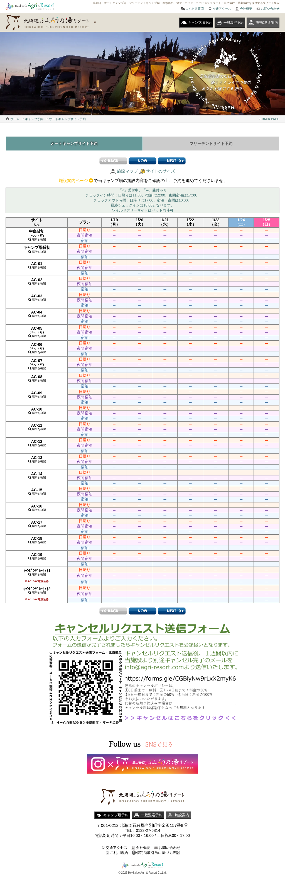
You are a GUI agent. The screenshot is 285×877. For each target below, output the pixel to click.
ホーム (14, 119)
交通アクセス (222, 8)
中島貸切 (37, 235)
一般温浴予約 (233, 23)
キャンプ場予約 (200, 23)
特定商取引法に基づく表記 (158, 853)
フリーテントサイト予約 (211, 143)
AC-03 (37, 297)
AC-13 (37, 459)
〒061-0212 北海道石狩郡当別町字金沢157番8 (140, 825)
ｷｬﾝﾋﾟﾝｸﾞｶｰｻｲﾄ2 (37, 594)
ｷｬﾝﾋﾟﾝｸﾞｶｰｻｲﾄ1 (37, 576)
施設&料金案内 (266, 23)
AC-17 (37, 524)
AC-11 (37, 427)
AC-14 (37, 475)
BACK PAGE (270, 119)
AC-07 (37, 364)
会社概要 (246, 8)
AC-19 (37, 556)
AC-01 (37, 265)
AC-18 (37, 540)
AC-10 (37, 410)
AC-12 (37, 443)
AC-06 (37, 348)
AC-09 (37, 394)
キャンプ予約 (34, 119)
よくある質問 (194, 8)
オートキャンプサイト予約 (67, 119)
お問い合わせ (270, 8)
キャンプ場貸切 (36, 249)
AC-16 (37, 507)
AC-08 (37, 378)
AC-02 (37, 281)
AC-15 (37, 491)
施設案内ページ (73, 180)
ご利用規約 (119, 853)
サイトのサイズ (160, 171)
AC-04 (37, 313)
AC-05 (37, 331)
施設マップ (127, 171)
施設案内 (182, 815)
